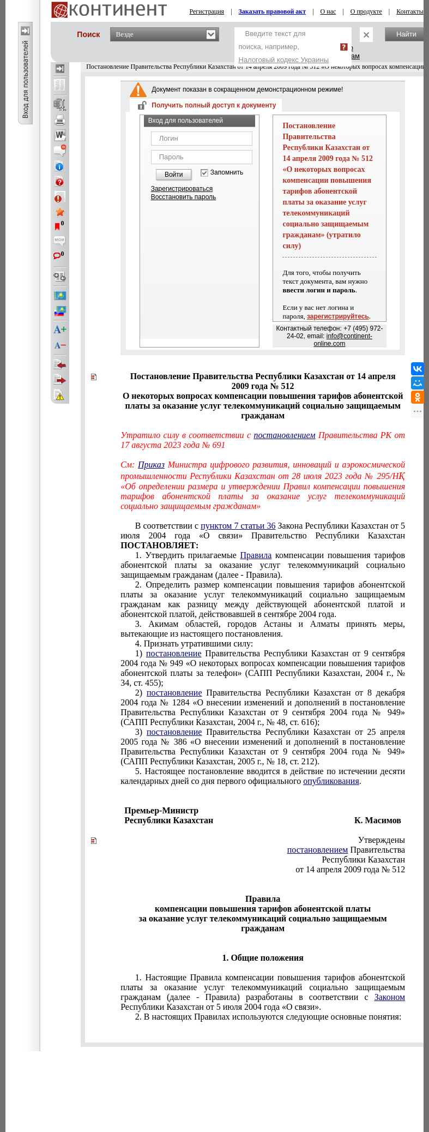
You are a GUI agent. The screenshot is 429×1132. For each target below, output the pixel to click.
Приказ (151, 464)
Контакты (410, 11)
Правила (256, 555)
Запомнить (226, 172)
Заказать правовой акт (272, 11)
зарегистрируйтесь (338, 316)
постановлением (284, 435)
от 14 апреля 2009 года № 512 (350, 869)
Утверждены (382, 839)
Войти (174, 174)
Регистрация (207, 11)
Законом (389, 997)
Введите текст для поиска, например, (284, 46)
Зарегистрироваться (182, 189)
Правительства (346, 849)
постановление (174, 653)
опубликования (331, 781)
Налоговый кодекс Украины (284, 60)
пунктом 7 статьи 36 (238, 525)
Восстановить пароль (183, 197)
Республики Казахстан (363, 859)
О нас (328, 11)
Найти (406, 34)
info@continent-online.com (342, 340)
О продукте (366, 11)
